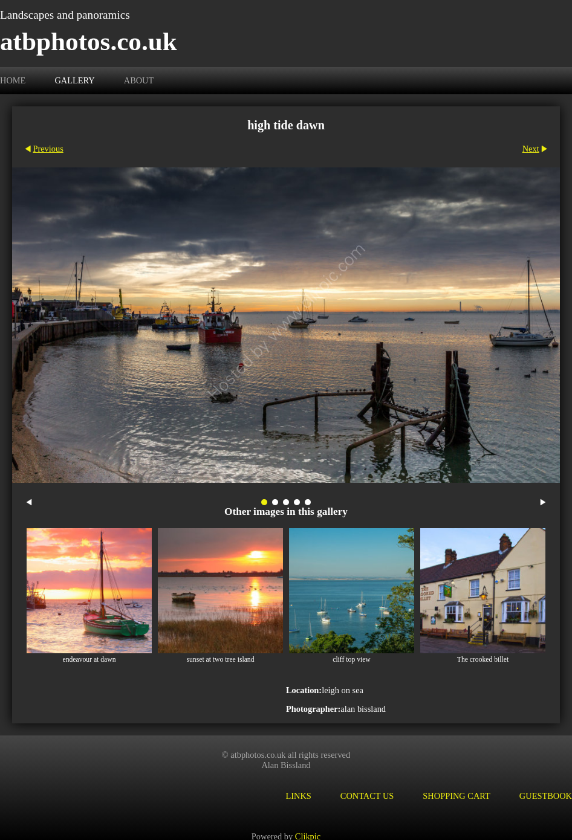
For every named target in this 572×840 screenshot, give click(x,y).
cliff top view (352, 660)
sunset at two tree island (220, 660)
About (139, 80)
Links (298, 796)
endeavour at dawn (88, 660)
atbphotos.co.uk (88, 41)
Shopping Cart (456, 796)
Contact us (367, 796)
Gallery (74, 80)
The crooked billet (483, 660)
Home (12, 80)
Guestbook (545, 796)
